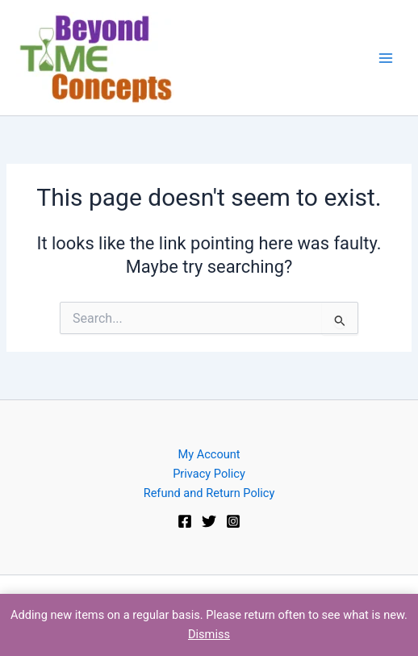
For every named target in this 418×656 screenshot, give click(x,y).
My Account (209, 454)
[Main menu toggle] (386, 57)
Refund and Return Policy (209, 493)
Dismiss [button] (209, 634)
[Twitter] (209, 521)
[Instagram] (233, 521)
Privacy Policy (209, 473)
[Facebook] (185, 521)
